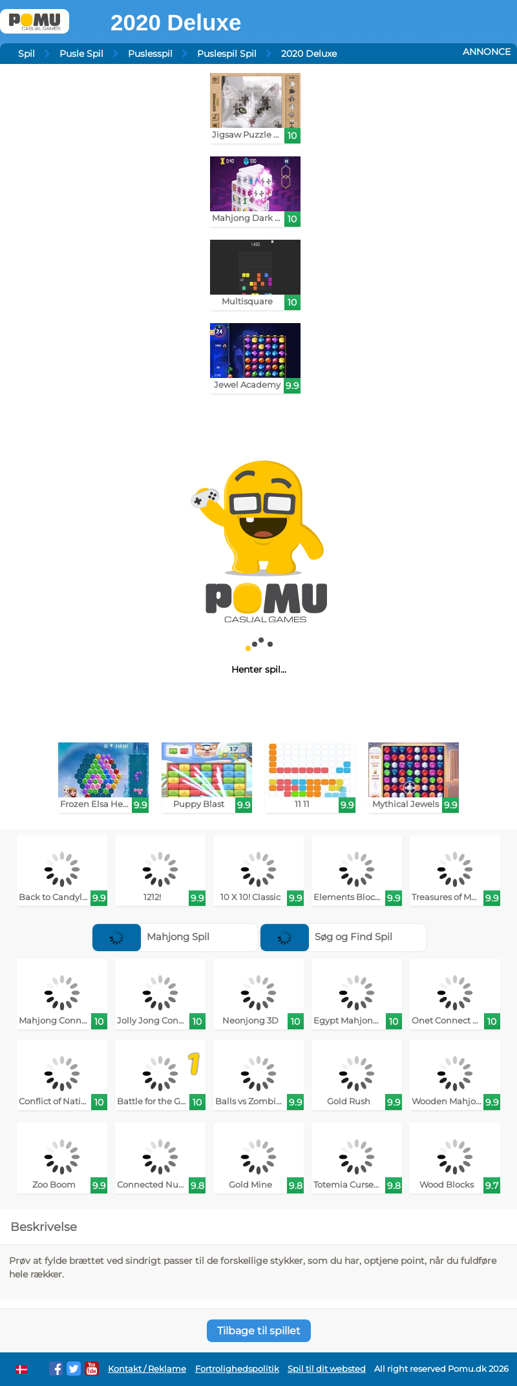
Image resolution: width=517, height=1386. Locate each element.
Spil (26, 53)
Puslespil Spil (227, 53)
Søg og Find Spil (326, 936)
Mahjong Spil (150, 936)
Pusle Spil (81, 53)
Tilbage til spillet (259, 1331)
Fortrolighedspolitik (237, 1369)
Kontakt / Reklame (147, 1369)
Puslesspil (150, 53)
